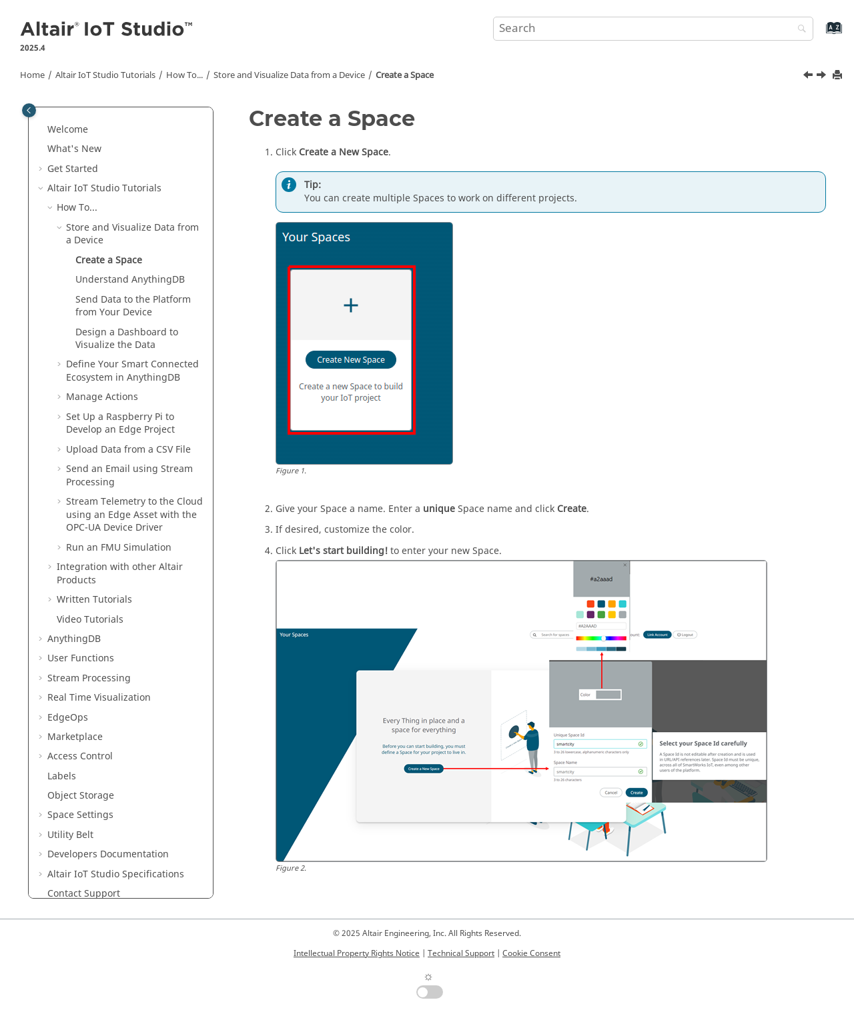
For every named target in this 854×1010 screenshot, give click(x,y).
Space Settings (80, 815)
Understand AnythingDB (130, 280)
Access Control (80, 756)
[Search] (798, 30)
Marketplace (75, 737)
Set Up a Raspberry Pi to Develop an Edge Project (120, 423)
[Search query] (653, 29)
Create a (405, 75)
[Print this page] (838, 76)
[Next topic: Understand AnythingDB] (822, 77)
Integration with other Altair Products (120, 573)
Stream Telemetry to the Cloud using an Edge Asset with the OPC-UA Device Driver (134, 515)
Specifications (115, 874)
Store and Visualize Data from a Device (289, 75)
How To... (184, 75)
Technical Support (461, 953)
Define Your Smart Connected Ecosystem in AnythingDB (132, 371)
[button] (42, 130)
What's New (74, 149)
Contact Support (83, 894)
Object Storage (80, 796)
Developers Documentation (108, 854)
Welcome (67, 130)
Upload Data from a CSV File (128, 450)
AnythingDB (74, 639)
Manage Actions (102, 397)
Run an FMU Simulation (118, 548)
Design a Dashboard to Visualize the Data (126, 339)
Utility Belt (70, 835)
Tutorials (105, 75)
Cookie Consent (531, 953)
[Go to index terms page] (820, 34)
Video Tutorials (90, 620)
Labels (61, 776)
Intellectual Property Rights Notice (357, 953)
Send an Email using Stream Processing (129, 475)
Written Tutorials (94, 600)
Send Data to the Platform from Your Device (133, 306)
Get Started (72, 169)
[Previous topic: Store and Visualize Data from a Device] (809, 77)
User (80, 658)
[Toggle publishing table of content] (29, 110)
